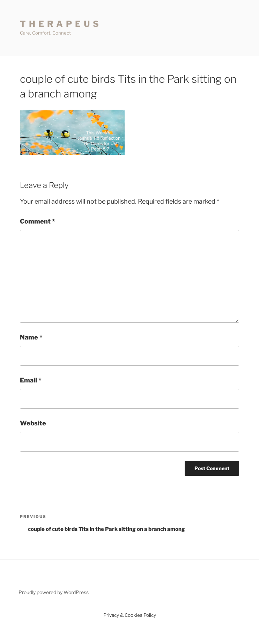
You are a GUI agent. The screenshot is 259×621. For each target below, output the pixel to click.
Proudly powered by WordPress (53, 592)
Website (33, 423)
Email (31, 380)
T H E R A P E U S (59, 24)
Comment (37, 221)
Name (31, 337)
